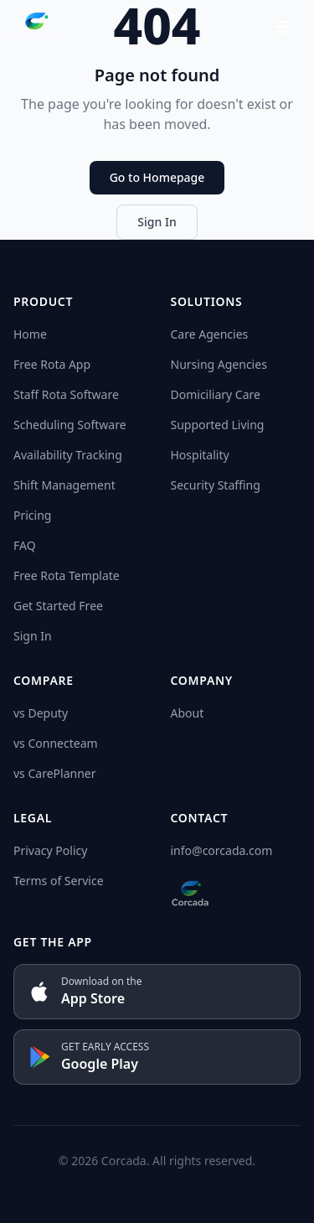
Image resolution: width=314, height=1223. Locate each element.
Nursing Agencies (219, 364)
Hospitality (200, 455)
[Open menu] (282, 26)
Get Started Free (58, 606)
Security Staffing (215, 485)
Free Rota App (51, 364)
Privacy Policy (50, 850)
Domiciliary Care (215, 394)
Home (30, 334)
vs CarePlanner (54, 773)
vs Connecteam (55, 743)
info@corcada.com (222, 850)
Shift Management (64, 485)
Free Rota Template (66, 575)
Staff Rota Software (66, 394)
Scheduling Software (69, 425)
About (187, 713)
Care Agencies (210, 334)
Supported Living (218, 425)
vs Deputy (40, 713)
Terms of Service (58, 881)
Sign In (156, 222)
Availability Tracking (67, 455)
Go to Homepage (157, 177)
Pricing (32, 515)
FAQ (24, 545)
